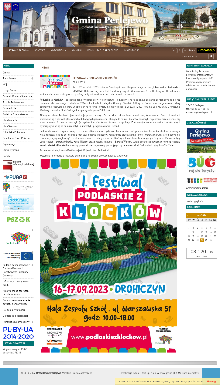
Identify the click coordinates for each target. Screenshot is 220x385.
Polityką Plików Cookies (192, 381)
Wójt (5, 84)
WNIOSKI (77, 50)
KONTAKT (39, 50)
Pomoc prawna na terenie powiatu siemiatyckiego (16, 302)
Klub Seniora (10, 126)
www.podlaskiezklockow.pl (113, 155)
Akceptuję (211, 381)
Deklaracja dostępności (15, 315)
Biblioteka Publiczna (14, 132)
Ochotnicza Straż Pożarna (16, 138)
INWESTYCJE (131, 50)
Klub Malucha (10, 120)
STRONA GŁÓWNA (19, 50)
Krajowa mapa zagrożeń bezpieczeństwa (16, 292)
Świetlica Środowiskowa (16, 114)
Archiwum (189, 50)
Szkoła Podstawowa (13, 102)
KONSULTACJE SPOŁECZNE (102, 50)
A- (174, 50)
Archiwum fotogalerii (197, 188)
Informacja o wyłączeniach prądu (17, 283)
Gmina (6, 72)
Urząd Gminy (9, 90)
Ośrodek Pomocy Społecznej (18, 96)
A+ (180, 50)
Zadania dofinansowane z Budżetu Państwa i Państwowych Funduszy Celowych (16, 270)
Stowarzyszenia (11, 150)
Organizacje (9, 144)
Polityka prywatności (14, 310)
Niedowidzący (206, 50)
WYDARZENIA (58, 50)
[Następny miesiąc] (215, 215)
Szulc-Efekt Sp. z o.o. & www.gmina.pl (154, 373)
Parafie (7, 156)
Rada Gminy (9, 78)
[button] (32, 79)
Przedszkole (9, 108)
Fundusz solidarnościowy (16, 321)
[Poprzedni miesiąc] (187, 215)
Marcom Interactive (188, 373)
